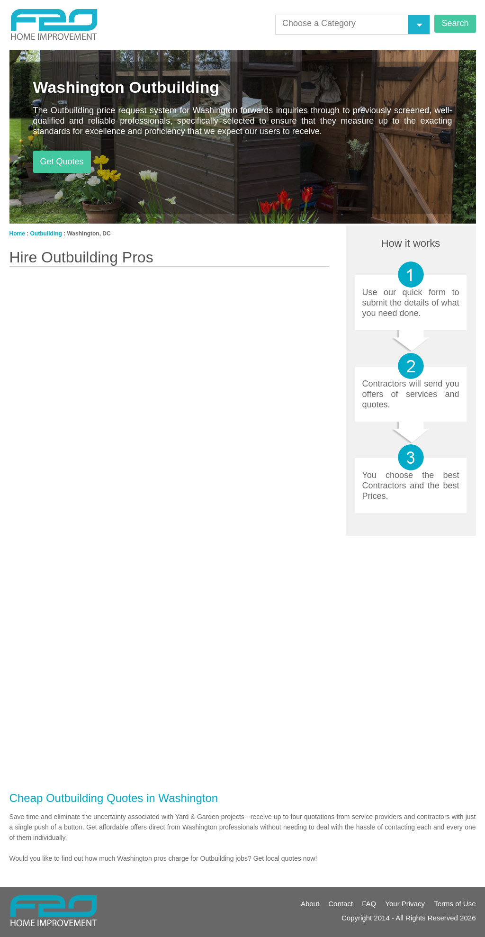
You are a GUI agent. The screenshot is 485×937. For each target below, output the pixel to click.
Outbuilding (46, 233)
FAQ (369, 904)
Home (17, 233)
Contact (340, 904)
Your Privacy (405, 904)
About (310, 904)
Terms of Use (455, 904)
